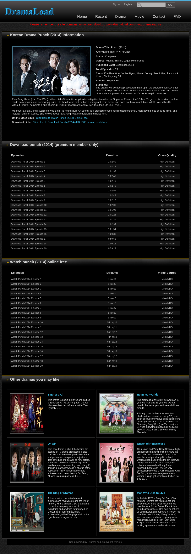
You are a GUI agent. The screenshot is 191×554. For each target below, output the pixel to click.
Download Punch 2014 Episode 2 (28, 166)
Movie (139, 16)
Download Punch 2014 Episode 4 (28, 176)
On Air (52, 443)
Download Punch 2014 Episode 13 (28, 219)
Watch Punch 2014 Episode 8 (26, 313)
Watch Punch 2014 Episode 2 (26, 284)
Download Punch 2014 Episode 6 (28, 185)
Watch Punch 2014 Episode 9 (26, 317)
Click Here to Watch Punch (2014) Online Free (62, 117)
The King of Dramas (60, 492)
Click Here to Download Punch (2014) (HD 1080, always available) (70, 122)
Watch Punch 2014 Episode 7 (26, 308)
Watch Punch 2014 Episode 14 (27, 341)
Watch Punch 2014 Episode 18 (27, 361)
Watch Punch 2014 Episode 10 (27, 322)
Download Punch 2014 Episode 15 (28, 229)
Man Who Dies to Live (151, 492)
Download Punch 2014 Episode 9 (28, 200)
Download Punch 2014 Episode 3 (28, 171)
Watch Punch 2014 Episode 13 (27, 337)
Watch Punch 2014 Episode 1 (26, 279)
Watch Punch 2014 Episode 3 (26, 288)
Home (82, 16)
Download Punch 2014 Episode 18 (28, 243)
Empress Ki (55, 394)
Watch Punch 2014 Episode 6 (26, 303)
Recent (101, 16)
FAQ (177, 16)
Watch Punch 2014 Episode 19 (27, 366)
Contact (159, 16)
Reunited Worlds (147, 394)
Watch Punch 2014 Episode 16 (27, 351)
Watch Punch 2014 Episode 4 (26, 293)
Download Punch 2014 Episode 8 (28, 195)
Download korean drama (30, 11)
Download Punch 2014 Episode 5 (28, 181)
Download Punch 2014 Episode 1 (28, 161)
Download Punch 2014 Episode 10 (28, 205)
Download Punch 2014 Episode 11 (28, 210)
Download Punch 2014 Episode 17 (28, 238)
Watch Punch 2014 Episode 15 (27, 346)
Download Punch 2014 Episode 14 (28, 224)
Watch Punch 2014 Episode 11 (27, 327)
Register (128, 4)
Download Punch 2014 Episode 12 (28, 214)
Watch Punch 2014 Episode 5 (26, 298)
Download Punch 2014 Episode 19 (28, 248)
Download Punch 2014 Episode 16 (28, 234)
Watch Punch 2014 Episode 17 (27, 356)
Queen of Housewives (151, 443)
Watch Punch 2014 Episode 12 (27, 332)
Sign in (116, 4)
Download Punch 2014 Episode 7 (28, 190)
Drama (120, 16)
